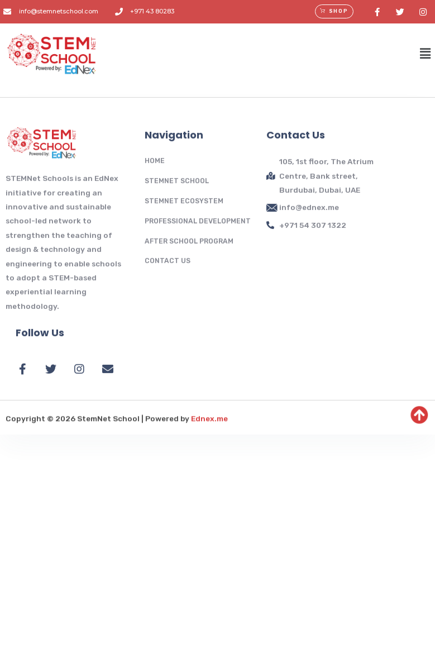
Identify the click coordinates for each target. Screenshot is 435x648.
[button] (334, 11)
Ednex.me (209, 458)
